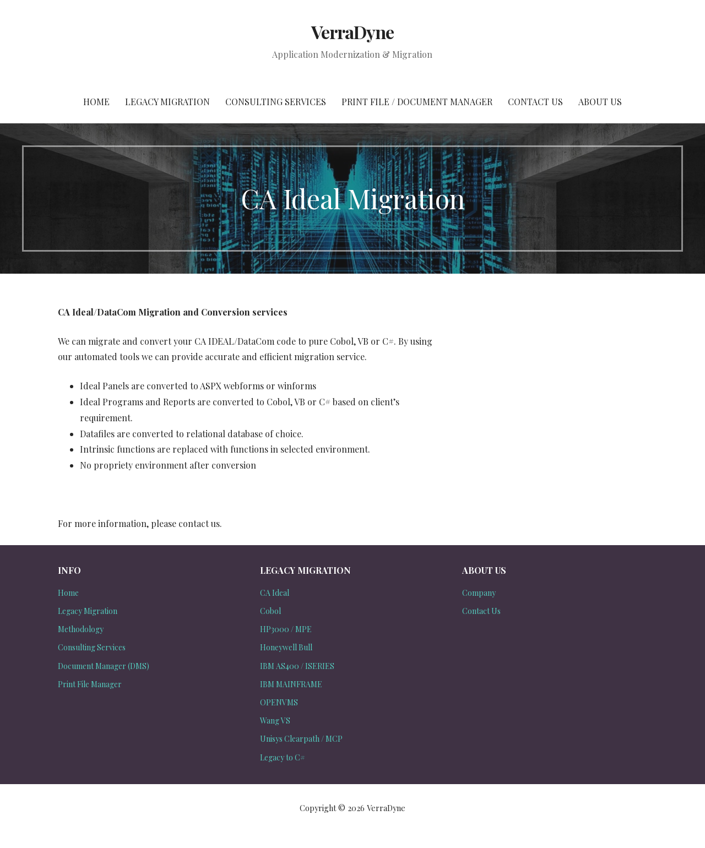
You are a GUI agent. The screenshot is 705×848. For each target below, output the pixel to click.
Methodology (81, 629)
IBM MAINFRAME (291, 684)
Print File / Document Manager (416, 101)
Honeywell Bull (286, 647)
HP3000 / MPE (286, 629)
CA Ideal (274, 593)
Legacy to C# (282, 757)
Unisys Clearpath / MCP (301, 738)
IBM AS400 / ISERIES (297, 666)
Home (96, 101)
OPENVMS (279, 702)
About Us (600, 101)
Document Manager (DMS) (103, 666)
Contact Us (535, 101)
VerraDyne (352, 32)
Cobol (270, 611)
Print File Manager (90, 684)
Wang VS (275, 720)
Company (479, 593)
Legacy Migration (167, 101)
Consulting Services (275, 101)
